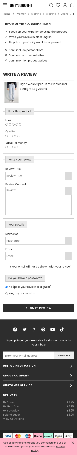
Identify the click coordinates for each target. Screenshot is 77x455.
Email (8, 249)
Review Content (15, 184)
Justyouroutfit (21, 5)
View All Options (13, 419)
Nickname (12, 234)
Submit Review (38, 308)
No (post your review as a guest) (30, 287)
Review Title (13, 169)
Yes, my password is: (22, 293)
